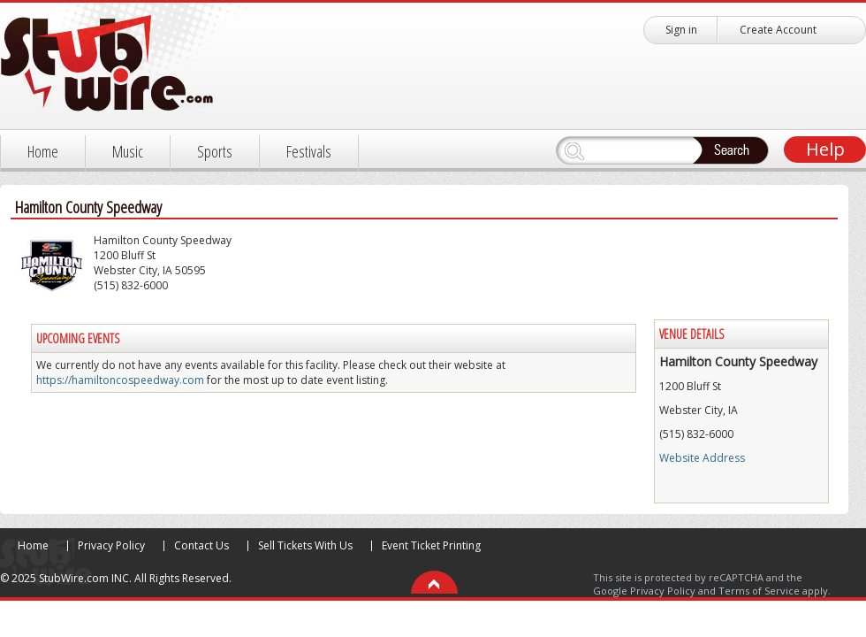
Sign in (681, 29)
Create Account (778, 29)
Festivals (308, 151)
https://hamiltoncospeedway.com (120, 380)
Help (825, 149)
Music (127, 151)
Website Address (702, 457)
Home (42, 151)
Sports (214, 151)
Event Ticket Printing (431, 545)
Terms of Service (759, 590)
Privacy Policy (111, 545)
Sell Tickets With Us (305, 545)
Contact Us (201, 545)
